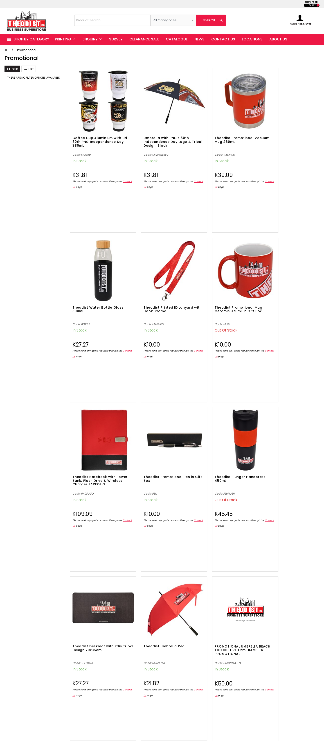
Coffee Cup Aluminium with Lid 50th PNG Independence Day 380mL (97, 134)
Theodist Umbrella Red (219, 453)
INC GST (318, 5)
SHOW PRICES (312, 2)
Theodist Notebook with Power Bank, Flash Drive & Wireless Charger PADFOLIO (223, 295)
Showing (194, 577)
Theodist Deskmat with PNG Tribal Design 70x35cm (160, 454)
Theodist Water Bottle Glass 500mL (287, 132)
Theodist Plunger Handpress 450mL (98, 454)
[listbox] (173, 20)
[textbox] (112, 20)
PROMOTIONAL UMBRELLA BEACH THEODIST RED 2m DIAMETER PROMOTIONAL (283, 456)
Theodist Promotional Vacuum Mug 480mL (217, 132)
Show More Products (195, 559)
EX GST (312, 5)
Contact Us (78, 179)
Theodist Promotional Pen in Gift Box (286, 293)
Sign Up (301, 615)
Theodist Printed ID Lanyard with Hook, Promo (97, 293)
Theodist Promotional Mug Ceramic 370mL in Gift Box (159, 293)
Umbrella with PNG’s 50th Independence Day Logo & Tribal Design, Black (159, 134)
